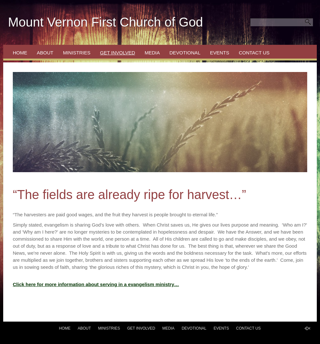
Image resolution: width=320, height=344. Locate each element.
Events (219, 52)
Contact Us (254, 52)
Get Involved (117, 52)
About (45, 52)
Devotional (185, 52)
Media (152, 52)
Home (20, 52)
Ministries (77, 52)
